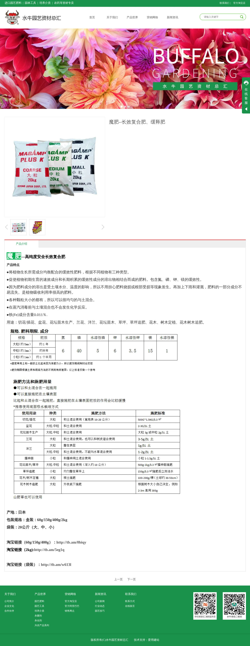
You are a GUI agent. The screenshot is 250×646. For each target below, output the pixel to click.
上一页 (118, 579)
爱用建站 (153, 639)
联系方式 (130, 601)
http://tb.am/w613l (56, 564)
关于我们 (10, 594)
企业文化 (9, 606)
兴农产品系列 (42, 625)
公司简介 (9, 601)
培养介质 (39, 610)
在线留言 (130, 606)
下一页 (131, 579)
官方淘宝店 (71, 601)
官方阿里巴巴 (72, 606)
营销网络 (70, 594)
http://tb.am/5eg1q (49, 550)
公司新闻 (100, 601)
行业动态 (100, 606)
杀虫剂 (38, 620)
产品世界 (40, 594)
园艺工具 (39, 606)
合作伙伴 (9, 610)
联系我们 (130, 594)
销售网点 (69, 610)
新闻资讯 (100, 594)
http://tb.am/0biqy (71, 542)
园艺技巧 (100, 610)
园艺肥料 (39, 601)
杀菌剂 (38, 615)
